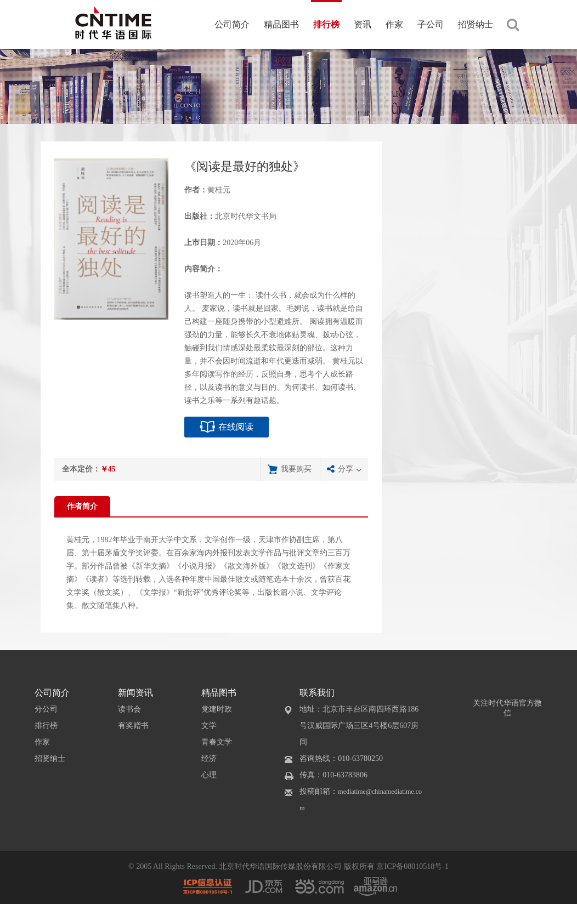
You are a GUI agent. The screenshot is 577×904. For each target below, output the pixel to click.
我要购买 (296, 469)
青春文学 (216, 742)
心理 (209, 775)
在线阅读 (235, 426)
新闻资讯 (135, 692)
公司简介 (232, 24)
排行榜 (326, 24)
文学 (209, 725)
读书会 (129, 709)
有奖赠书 (133, 725)
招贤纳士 (475, 24)
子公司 (430, 24)
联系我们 (317, 692)
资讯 (362, 24)
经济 (209, 758)
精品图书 (281, 24)
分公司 (46, 709)
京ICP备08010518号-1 (412, 866)
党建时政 (216, 709)
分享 (345, 469)
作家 (394, 24)
